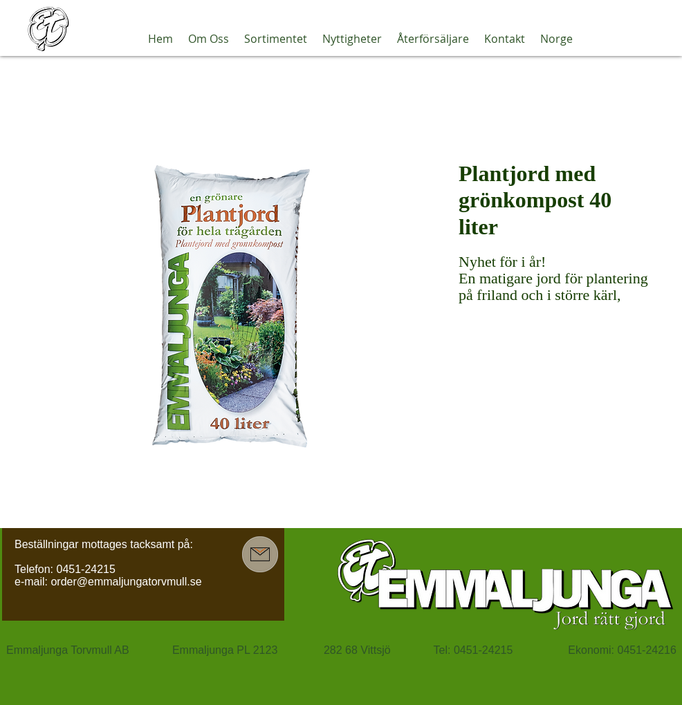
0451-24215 (85, 569)
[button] (209, 38)
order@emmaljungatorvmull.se (125, 582)
